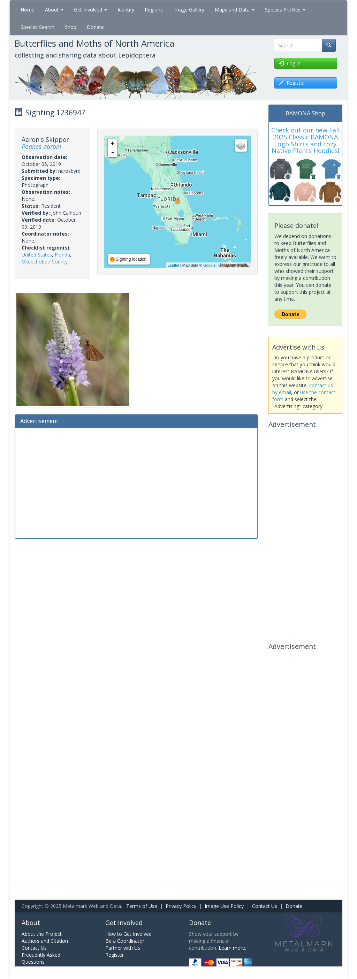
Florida (62, 254)
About (54, 9)
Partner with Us (122, 947)
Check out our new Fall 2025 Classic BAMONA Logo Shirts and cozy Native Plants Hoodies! (305, 140)
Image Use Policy (224, 906)
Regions (154, 9)
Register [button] (292, 82)
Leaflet (173, 265)
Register (114, 954)
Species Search (37, 27)
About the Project (42, 934)
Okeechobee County (45, 261)
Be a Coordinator (124, 941)
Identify (125, 9)
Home (28, 9)
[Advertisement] (136, 482)
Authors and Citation (45, 941)
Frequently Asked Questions (41, 958)
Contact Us (264, 906)
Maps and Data (235, 9)
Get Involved (90, 9)
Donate (95, 27)
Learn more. (232, 947)
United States (37, 254)
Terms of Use (141, 906)
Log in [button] (290, 63)
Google (209, 265)
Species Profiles (285, 9)
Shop (70, 27)
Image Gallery (188, 9)
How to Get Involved (128, 934)
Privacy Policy (181, 906)
